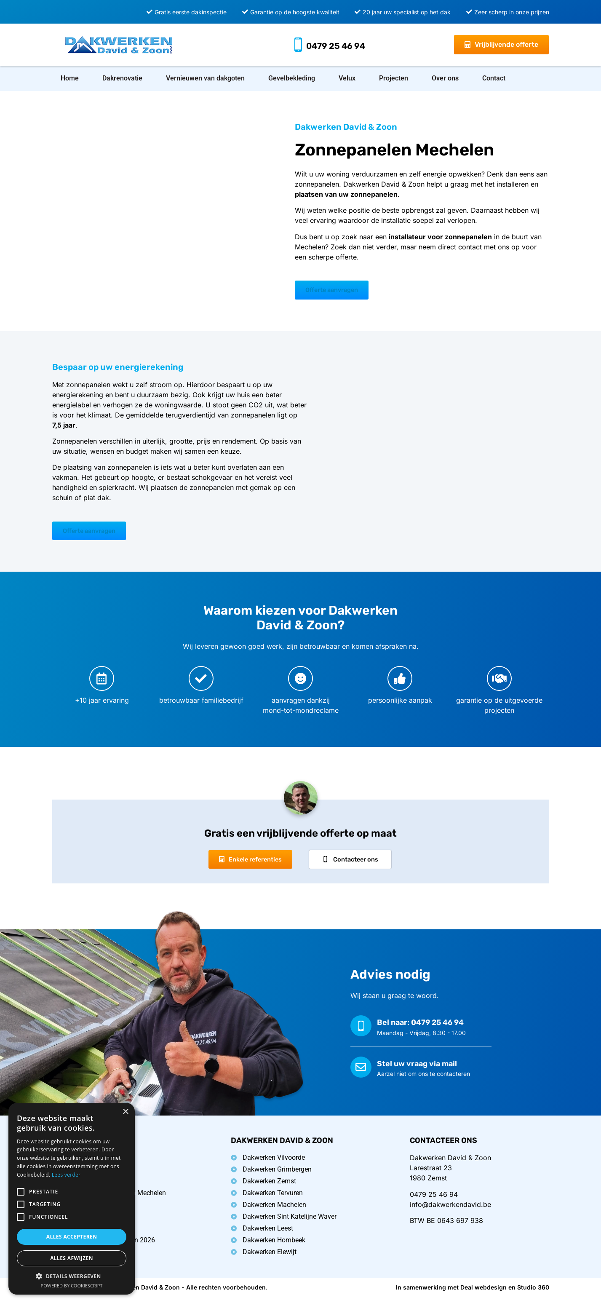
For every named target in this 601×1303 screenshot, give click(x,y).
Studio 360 (533, 1293)
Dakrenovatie (122, 78)
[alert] (71, 1199)
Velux (347, 78)
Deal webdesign (483, 1293)
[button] (71, 1276)
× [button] (125, 1112)
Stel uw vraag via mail (417, 1069)
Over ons (445, 78)
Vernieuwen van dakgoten (205, 78)
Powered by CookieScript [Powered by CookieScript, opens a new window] (72, 1285)
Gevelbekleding (291, 78)
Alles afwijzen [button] (71, 1258)
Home (70, 78)
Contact (493, 78)
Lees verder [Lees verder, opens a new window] (66, 1174)
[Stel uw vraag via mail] (360, 1073)
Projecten (393, 78)
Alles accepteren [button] (71, 1236)
